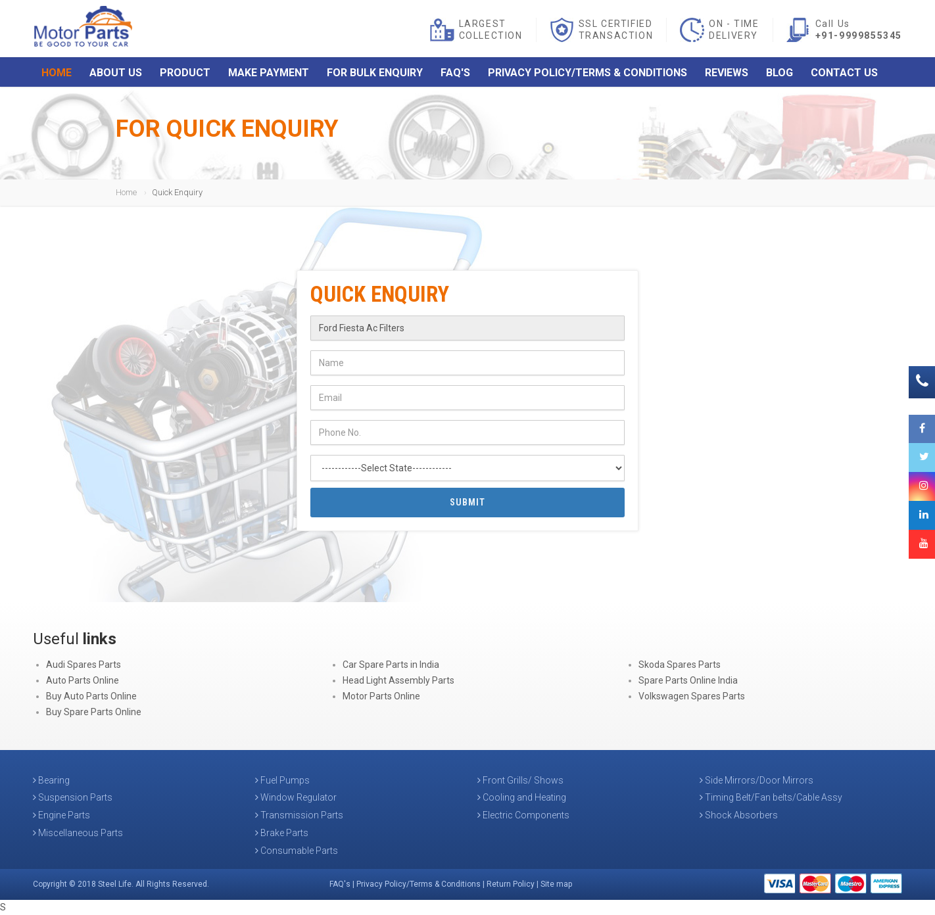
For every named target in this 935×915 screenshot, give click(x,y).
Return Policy (511, 884)
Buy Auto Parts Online (91, 696)
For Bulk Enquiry (375, 74)
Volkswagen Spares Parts (691, 696)
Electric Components (523, 815)
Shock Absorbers (739, 815)
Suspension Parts (72, 797)
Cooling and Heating (521, 797)
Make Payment (268, 74)
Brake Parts (281, 833)
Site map (556, 884)
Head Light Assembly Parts (398, 680)
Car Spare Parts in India (391, 664)
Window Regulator (296, 797)
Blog (779, 74)
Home (56, 74)
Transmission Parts (299, 815)
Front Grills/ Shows (520, 780)
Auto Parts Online (82, 680)
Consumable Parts (296, 850)
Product (185, 74)
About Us (115, 74)
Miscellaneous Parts (78, 833)
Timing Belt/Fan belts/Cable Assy (771, 797)
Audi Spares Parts (83, 664)
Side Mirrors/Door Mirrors (756, 780)
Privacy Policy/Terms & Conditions (587, 74)
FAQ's (455, 74)
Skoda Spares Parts (679, 664)
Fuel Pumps (282, 780)
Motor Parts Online (381, 696)
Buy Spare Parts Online (93, 712)
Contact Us (844, 74)
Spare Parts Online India (688, 680)
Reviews (726, 74)
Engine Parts (61, 815)
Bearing (51, 780)
